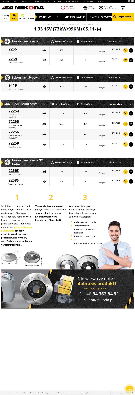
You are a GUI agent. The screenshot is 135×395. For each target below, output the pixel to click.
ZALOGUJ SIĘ (108, 7)
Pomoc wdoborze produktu (73, 8)
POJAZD (14, 16)
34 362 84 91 (101, 294)
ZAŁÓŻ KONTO (111, 9)
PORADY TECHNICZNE (42, 1)
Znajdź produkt (122, 16)
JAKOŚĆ (15, 1)
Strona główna (41, 25)
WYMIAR (31, 16)
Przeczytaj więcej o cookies (120, 393)
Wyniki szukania (53, 25)
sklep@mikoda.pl (98, 299)
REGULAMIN (57, 1)
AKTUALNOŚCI (26, 1)
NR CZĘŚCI (22, 16)
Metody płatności (72, 1)
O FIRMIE (6, 1)
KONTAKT (101, 1)
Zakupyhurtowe (91, 8)
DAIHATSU (64, 25)
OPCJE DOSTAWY (88, 1)
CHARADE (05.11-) (73, 25)
